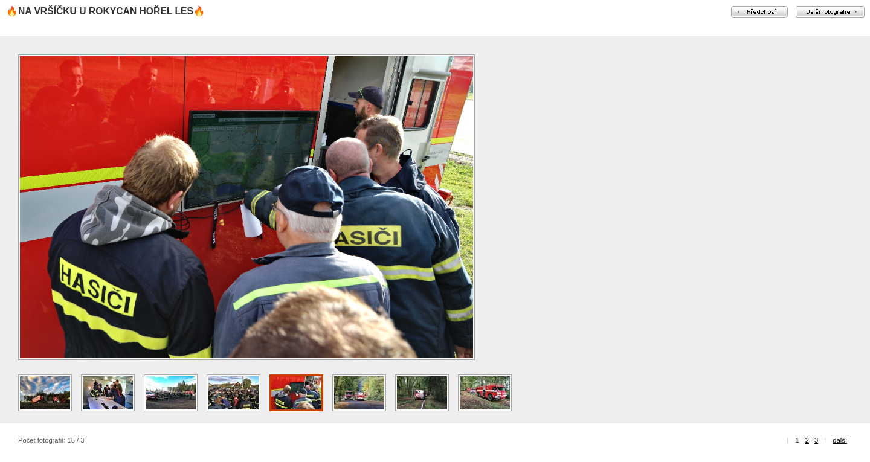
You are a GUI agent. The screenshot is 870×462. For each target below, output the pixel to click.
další (840, 440)
